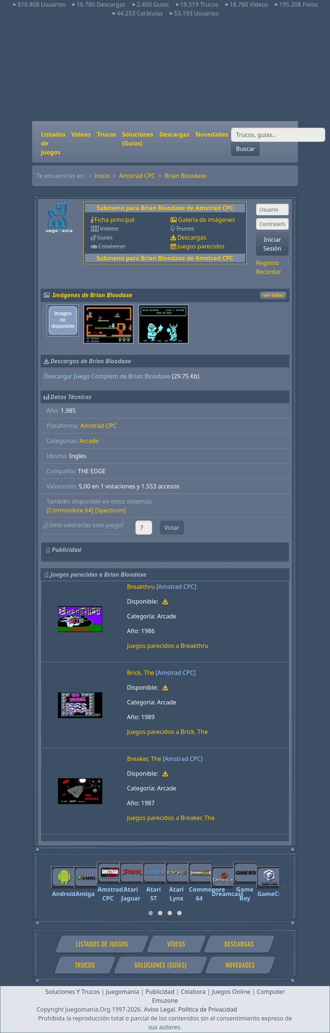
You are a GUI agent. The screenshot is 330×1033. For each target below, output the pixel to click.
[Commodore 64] (70, 510)
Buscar (245, 149)
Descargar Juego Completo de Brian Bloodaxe (107, 376)
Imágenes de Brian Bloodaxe (93, 295)
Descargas (174, 134)
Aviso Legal (159, 1009)
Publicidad (159, 992)
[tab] (150, 913)
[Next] (285, 883)
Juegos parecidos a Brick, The (167, 732)
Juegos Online (231, 992)
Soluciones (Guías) (138, 138)
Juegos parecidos (200, 246)
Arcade (89, 441)
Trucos (106, 134)
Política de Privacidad (207, 1009)
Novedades (211, 134)
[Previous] (45, 883)
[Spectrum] (110, 510)
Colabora (193, 992)
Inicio (102, 176)
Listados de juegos (53, 143)
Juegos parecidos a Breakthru (167, 646)
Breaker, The (144, 759)
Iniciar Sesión (272, 244)
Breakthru (141, 587)
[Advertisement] (165, 69)
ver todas (273, 295)
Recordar (268, 272)
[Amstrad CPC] (176, 587)
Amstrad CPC (137, 176)
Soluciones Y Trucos (72, 992)
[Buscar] (278, 135)
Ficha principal (114, 220)
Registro (267, 263)
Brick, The (140, 673)
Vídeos (81, 134)
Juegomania (122, 992)
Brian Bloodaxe (186, 176)
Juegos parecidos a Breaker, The (171, 818)
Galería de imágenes (206, 220)
